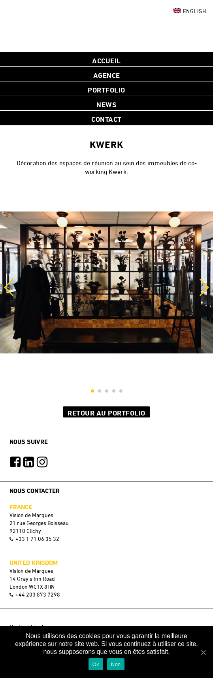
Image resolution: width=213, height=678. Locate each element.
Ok (95, 664)
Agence (106, 75)
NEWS (106, 104)
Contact (106, 119)
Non (116, 664)
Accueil (106, 60)
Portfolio (106, 90)
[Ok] (203, 652)
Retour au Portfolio (106, 413)
